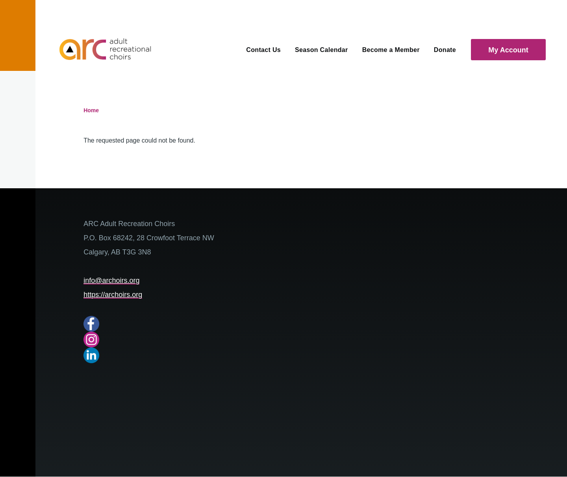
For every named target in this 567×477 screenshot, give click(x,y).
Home (91, 110)
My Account (508, 50)
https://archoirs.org (112, 295)
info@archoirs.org (111, 280)
